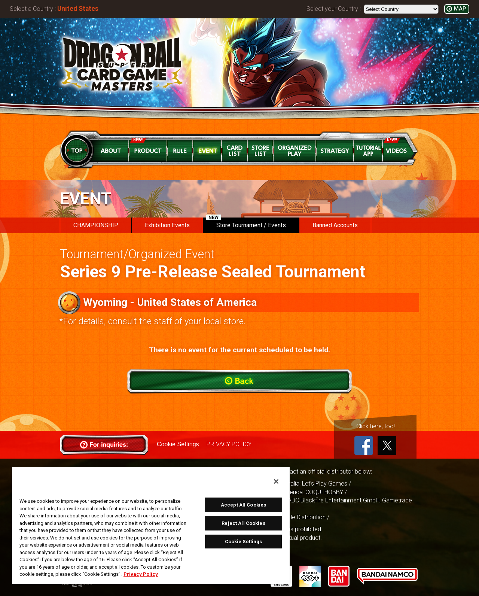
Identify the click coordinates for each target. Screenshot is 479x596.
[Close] (276, 481)
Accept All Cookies (243, 505)
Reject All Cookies (243, 523)
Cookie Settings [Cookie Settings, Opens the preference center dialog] (243, 541)
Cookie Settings (178, 444)
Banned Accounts (335, 225)
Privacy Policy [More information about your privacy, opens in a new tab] (140, 574)
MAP (460, 9)
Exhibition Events (167, 225)
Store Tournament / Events (246, 223)
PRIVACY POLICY (228, 444)
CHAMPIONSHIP (95, 225)
